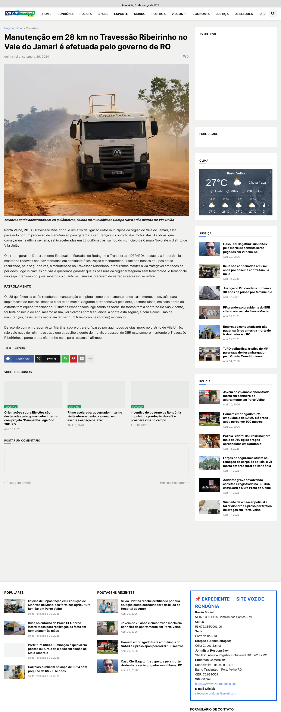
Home (46, 14)
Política (159, 14)
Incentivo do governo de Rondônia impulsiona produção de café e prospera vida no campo (156, 416)
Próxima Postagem (173, 482)
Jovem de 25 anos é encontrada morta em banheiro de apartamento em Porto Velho (246, 395)
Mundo (140, 14)
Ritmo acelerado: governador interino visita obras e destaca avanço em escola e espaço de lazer (95, 416)
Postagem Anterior (19, 482)
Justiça (222, 14)
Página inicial (13, 28)
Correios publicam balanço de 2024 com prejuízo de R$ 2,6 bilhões (57, 669)
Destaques (244, 14)
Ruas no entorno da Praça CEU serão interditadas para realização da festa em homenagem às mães (57, 626)
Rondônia (65, 14)
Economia (201, 14)
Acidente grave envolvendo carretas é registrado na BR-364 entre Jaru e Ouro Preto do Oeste (247, 483)
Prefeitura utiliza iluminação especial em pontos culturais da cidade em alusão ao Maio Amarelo (57, 648)
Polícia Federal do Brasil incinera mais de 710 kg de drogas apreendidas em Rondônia (246, 439)
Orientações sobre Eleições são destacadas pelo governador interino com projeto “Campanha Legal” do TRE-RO (31, 418)
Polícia (85, 14)
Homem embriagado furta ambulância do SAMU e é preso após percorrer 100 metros (245, 417)
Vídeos (177, 14)
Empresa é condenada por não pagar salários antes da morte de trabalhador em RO (247, 330)
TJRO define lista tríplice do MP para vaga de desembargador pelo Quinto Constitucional (245, 352)
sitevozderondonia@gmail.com (215, 693)
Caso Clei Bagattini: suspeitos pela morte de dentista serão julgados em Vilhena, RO (245, 247)
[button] (262, 14)
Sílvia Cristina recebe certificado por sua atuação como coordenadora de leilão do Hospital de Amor (151, 604)
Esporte (121, 14)
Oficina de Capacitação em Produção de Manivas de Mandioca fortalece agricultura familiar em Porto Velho (59, 604)
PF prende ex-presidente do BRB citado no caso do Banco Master (246, 309)
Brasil (103, 14)
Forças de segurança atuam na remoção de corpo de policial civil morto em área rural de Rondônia (247, 461)
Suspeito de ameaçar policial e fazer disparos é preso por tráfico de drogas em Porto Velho (247, 506)
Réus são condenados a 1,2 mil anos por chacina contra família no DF (246, 269)
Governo (32, 28)
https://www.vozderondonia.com (216, 684)
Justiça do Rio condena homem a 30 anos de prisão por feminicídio (247, 290)
